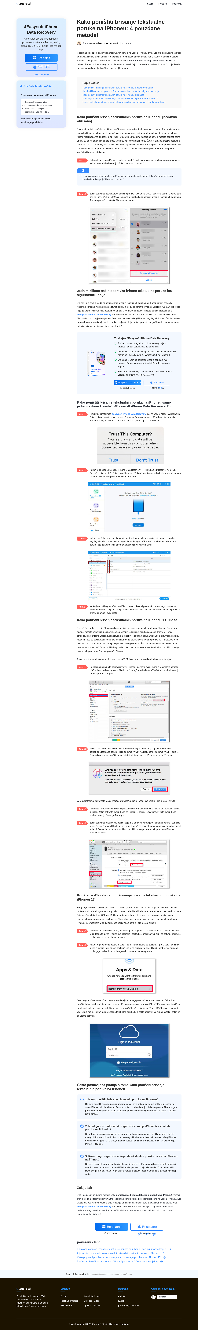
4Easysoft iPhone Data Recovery (94, 314)
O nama (64, 1296)
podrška (177, 3)
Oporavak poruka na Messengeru (38, 105)
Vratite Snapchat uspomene (36, 109)
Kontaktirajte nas (92, 1296)
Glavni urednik (68, 1305)
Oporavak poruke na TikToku (36, 112)
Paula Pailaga (96, 43)
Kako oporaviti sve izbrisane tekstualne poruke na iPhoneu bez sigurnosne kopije (124, 1249)
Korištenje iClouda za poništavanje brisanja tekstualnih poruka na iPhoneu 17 (120, 98)
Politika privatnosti (69, 1301)
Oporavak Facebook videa (35, 102)
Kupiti (121, 1301)
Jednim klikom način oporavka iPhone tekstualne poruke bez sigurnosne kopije (120, 91)
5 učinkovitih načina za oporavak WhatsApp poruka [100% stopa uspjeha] (120, 1261)
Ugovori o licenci (92, 1305)
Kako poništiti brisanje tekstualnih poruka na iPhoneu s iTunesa (113, 95)
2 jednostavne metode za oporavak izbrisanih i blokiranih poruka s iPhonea (121, 1253)
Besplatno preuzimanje (41, 58)
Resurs (162, 3)
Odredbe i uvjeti (91, 1301)
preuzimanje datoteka (128, 1305)
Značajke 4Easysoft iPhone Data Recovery (141, 338)
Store (150, 3)
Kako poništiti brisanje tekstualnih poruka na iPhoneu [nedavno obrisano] (117, 88)
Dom (68, 1274)
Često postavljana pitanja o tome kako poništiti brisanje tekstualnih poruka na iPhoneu (124, 102)
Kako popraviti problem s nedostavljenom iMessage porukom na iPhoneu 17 (121, 1257)
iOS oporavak (112, 43)
